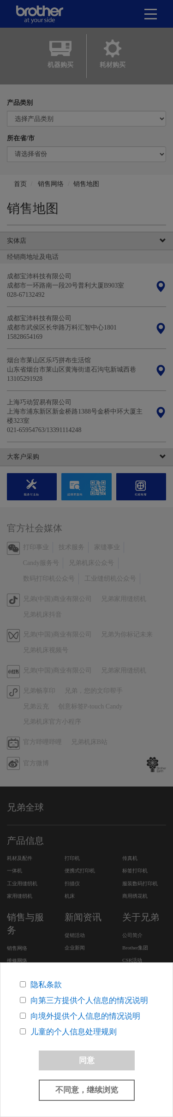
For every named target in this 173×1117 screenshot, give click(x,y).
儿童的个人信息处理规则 (73, 1031)
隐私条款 (46, 984)
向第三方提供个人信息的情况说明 (89, 1000)
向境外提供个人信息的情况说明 (85, 1016)
